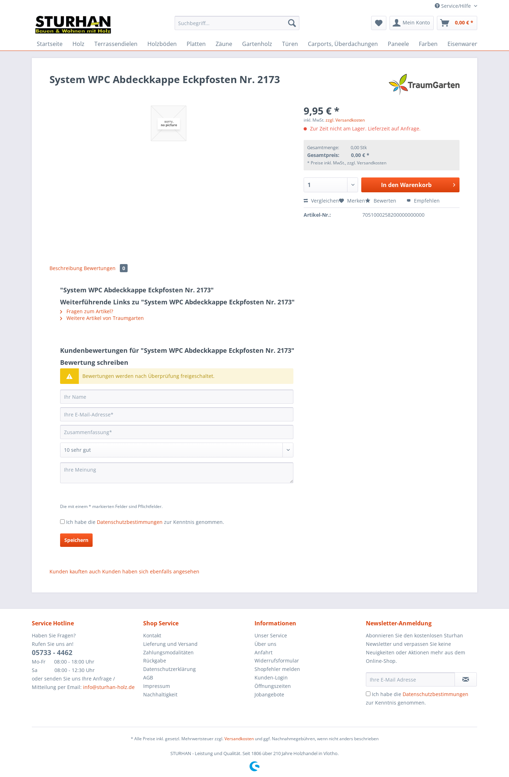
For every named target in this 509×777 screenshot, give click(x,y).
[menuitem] (237, 26)
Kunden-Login (271, 677)
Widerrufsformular (277, 660)
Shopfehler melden (277, 669)
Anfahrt (264, 652)
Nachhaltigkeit (160, 694)
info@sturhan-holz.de (109, 687)
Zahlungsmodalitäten (168, 652)
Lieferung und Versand (170, 644)
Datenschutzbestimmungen (130, 522)
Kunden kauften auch (75, 571)
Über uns (265, 644)
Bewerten (381, 200)
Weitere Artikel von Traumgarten (102, 318)
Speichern (76, 540)
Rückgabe (154, 660)
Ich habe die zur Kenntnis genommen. (145, 522)
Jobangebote (269, 694)
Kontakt (152, 635)
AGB (148, 677)
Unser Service (271, 635)
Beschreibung (65, 268)
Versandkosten (239, 739)
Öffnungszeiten (273, 686)
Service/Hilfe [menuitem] (453, 5)
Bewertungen (106, 268)
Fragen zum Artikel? (86, 311)
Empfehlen (423, 200)
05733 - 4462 (52, 652)
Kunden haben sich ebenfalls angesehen (150, 571)
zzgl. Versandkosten (345, 120)
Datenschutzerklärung (169, 669)
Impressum (156, 686)
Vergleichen (321, 200)
